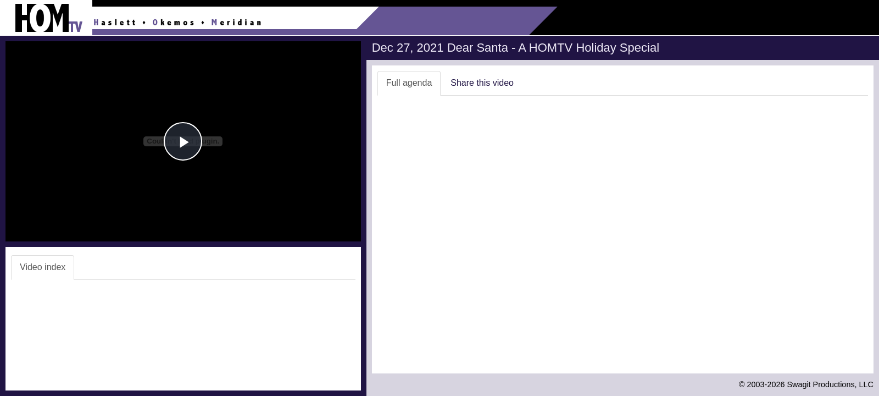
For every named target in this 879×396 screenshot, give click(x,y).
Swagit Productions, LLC (830, 384)
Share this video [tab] (482, 82)
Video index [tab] (42, 267)
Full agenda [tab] (409, 82)
